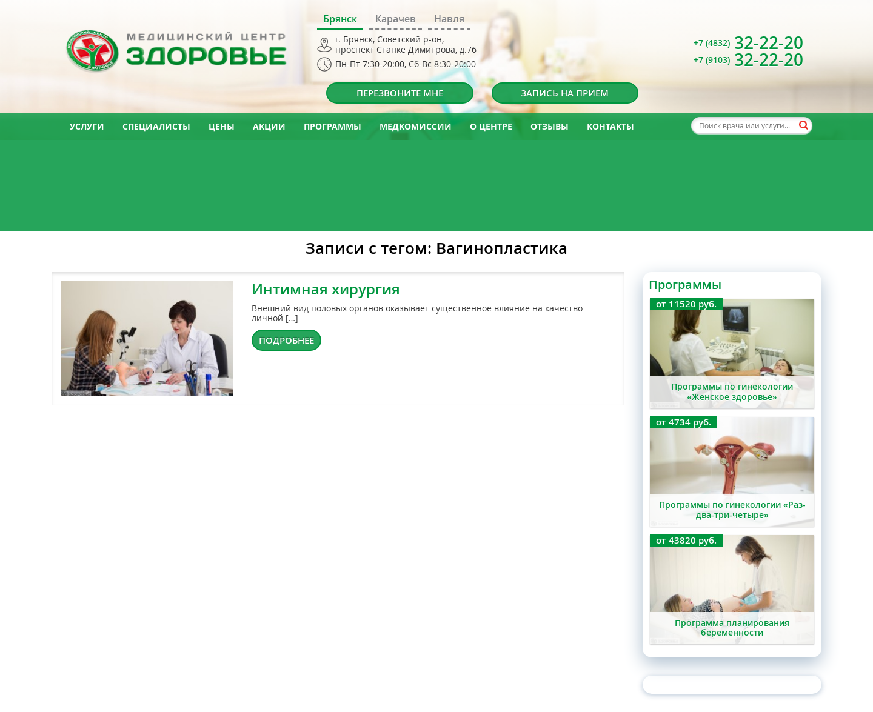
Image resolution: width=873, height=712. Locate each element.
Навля (449, 18)
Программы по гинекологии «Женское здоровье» (732, 391)
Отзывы (549, 126)
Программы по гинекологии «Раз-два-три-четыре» (732, 510)
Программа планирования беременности (732, 628)
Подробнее (286, 340)
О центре (491, 126)
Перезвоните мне (399, 93)
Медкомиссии (416, 126)
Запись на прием (565, 93)
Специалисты (156, 126)
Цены (222, 126)
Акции (269, 126)
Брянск (340, 18)
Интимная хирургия (326, 289)
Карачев (395, 18)
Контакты (610, 126)
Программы (332, 126)
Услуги (87, 126)
